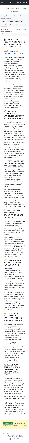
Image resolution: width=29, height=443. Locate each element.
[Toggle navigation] (2, 3)
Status (17, 433)
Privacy (9, 433)
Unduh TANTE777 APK (13, 53)
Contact (12, 435)
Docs (8, 435)
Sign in (19, 2)
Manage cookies (18, 435)
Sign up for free (8, 423)
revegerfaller (5, 16)
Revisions (12, 25)
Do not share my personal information (14, 436)
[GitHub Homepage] (10, 439)
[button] (21, 21)
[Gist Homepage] (10, 2)
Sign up (25, 2)
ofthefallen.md (16, 16)
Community (23, 433)
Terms (4, 433)
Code (4, 25)
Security (13, 433)
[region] (14, 227)
